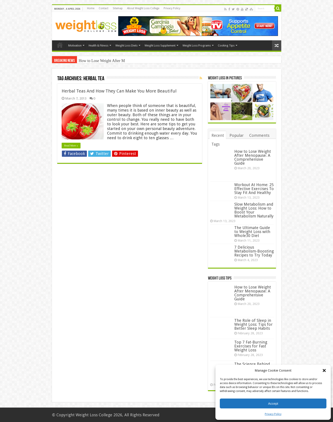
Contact (103, 8)
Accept (273, 403)
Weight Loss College (94, 415)
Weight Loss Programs (197, 45)
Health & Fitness (98, 45)
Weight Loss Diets (126, 45)
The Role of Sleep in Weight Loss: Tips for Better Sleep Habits (253, 324)
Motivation (75, 45)
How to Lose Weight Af (97, 61)
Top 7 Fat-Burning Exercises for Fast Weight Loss (250, 346)
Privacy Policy (273, 414)
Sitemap (118, 8)
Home (90, 8)
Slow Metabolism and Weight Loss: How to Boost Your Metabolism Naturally (254, 210)
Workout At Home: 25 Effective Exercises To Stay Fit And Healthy (254, 188)
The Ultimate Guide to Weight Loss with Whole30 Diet (252, 231)
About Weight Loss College (143, 8)
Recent (217, 135)
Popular (236, 135)
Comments (259, 135)
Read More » (71, 145)
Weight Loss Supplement (160, 45)
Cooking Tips (226, 45)
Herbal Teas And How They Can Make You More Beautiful (119, 91)
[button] (324, 370)
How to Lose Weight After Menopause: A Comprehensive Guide (252, 157)
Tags (215, 144)
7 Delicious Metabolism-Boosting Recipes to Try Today (254, 251)
